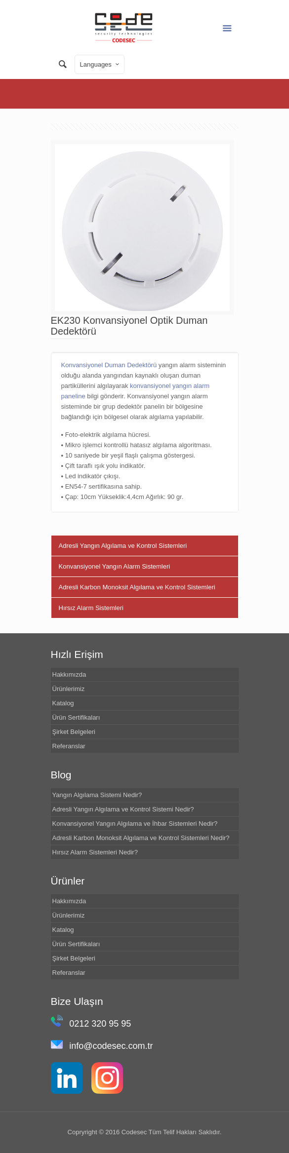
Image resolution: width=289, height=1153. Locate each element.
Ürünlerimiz (68, 688)
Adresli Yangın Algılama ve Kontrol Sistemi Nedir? (123, 809)
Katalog (63, 703)
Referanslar (68, 746)
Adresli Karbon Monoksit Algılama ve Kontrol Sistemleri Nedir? (141, 838)
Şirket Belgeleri (73, 731)
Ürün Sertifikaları (76, 717)
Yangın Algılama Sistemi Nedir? (97, 795)
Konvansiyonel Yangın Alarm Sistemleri (114, 566)
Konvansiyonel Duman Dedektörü (109, 365)
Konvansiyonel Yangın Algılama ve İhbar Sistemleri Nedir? (135, 823)
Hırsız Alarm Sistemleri (91, 608)
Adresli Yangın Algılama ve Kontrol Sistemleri (123, 545)
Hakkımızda (69, 674)
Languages (100, 64)
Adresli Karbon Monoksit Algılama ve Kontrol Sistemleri (137, 587)
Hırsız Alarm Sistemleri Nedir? (95, 852)
